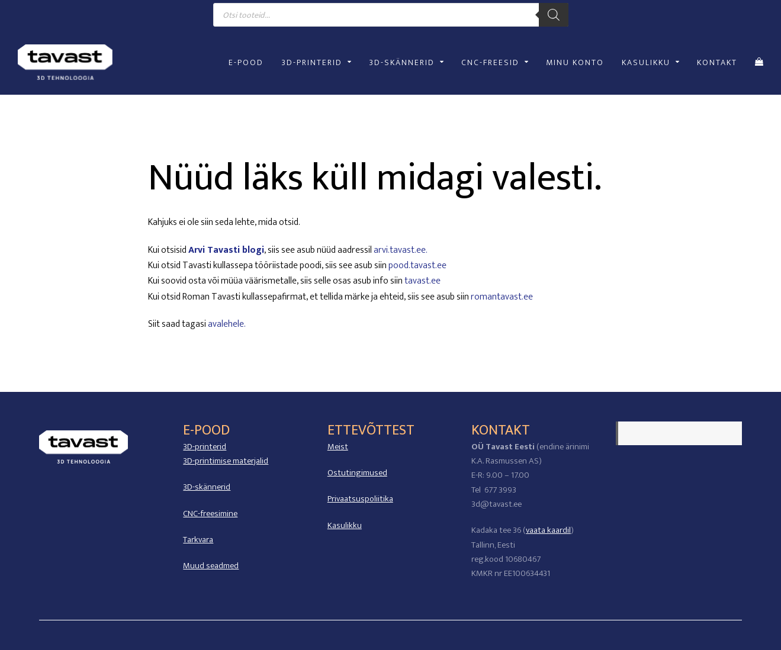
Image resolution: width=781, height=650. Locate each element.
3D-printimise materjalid (225, 460)
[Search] (553, 15)
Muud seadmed (211, 565)
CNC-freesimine (210, 513)
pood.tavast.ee (417, 265)
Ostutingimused (357, 472)
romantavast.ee (502, 297)
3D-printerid (204, 446)
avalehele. (227, 324)
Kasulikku (344, 525)
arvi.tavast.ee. (401, 250)
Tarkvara (198, 539)
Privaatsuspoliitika (360, 498)
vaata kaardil (548, 530)
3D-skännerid (206, 487)
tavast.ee (422, 281)
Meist (337, 446)
